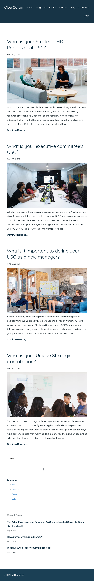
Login (86, 16)
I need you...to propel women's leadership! (29, 548)
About (29, 7)
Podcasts (15, 489)
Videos (14, 494)
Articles (14, 484)
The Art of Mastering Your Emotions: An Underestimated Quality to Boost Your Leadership (46, 524)
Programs (41, 7)
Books (52, 7)
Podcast (63, 7)
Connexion (83, 7)
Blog (72, 7)
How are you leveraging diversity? (24, 537)
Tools (14, 499)
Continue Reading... (17, 130)
